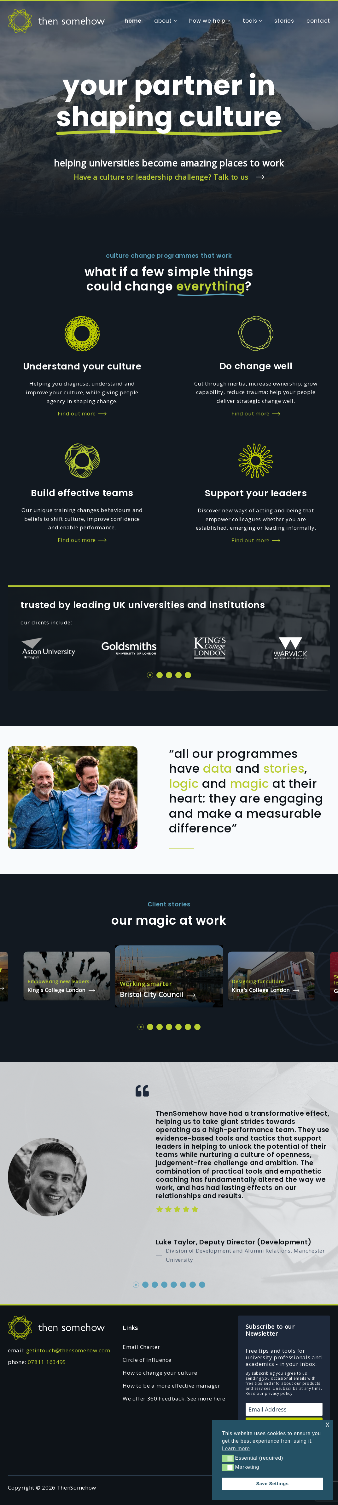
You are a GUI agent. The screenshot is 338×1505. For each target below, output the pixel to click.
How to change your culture (160, 1372)
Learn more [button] (236, 1448)
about (163, 21)
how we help (207, 21)
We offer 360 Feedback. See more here (174, 1398)
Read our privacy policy (269, 1393)
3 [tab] (169, 675)
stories (284, 21)
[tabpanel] (48, 648)
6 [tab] (188, 1027)
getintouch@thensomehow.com (68, 1350)
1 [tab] (150, 675)
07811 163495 (47, 1362)
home (133, 21)
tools (250, 21)
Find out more (82, 413)
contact (318, 21)
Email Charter (141, 1346)
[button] (228, 1458)
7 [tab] (197, 1027)
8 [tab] (202, 1285)
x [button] (327, 1424)
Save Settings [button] (272, 1483)
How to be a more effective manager (171, 1385)
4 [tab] (178, 675)
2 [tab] (159, 675)
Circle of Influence (147, 1359)
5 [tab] (188, 675)
